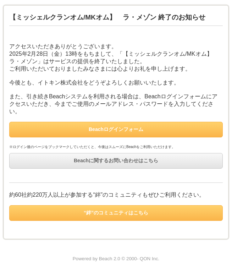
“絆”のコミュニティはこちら (116, 213)
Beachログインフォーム (116, 129)
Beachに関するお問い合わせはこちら (116, 160)
